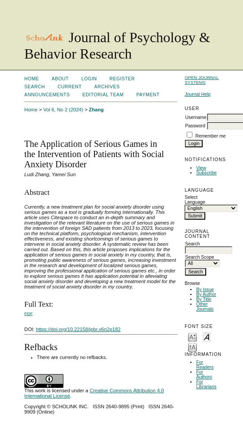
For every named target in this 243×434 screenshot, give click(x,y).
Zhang (96, 109)
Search (34, 86)
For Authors (204, 374)
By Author (206, 294)
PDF (28, 313)
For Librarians (206, 384)
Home (31, 78)
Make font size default (206, 336)
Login (89, 78)
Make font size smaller (192, 336)
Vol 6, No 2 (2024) (63, 109)
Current (70, 86)
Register (122, 78)
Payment (147, 94)
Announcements (47, 94)
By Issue (205, 289)
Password (195, 125)
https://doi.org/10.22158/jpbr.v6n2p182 (78, 329)
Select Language (194, 200)
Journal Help (197, 94)
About (60, 78)
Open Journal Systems (201, 80)
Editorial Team (103, 94)
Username (195, 117)
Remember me (210, 136)
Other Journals (204, 307)
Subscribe (206, 172)
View (201, 168)
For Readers (204, 365)
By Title (203, 299)
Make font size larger (192, 347)
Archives (107, 86)
